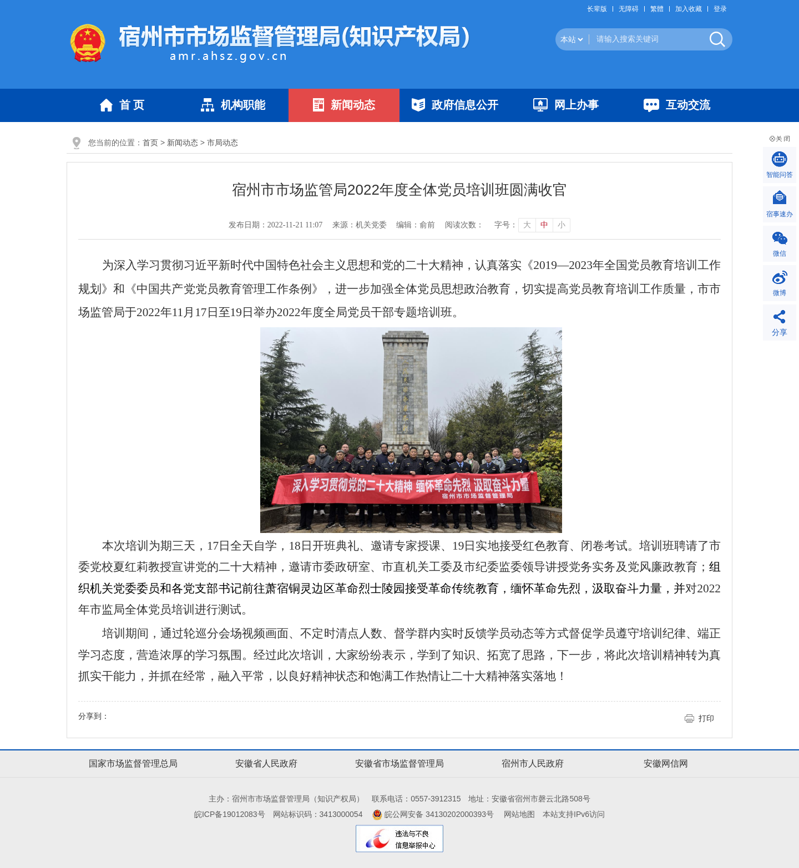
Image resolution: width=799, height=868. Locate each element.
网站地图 (519, 814)
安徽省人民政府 (266, 763)
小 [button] (561, 225)
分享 (779, 332)
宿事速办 (779, 214)
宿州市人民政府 (533, 763)
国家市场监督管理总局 (133, 763)
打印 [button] (706, 718)
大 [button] (527, 225)
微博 (779, 293)
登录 (720, 9)
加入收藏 (688, 9)
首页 (150, 142)
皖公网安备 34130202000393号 (433, 814)
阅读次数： (464, 225)
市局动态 (222, 142)
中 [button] (544, 225)
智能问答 (779, 175)
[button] (600, 9)
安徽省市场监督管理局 (399, 763)
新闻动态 (182, 142)
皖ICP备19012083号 (229, 814)
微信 (779, 253)
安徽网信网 (666, 763)
